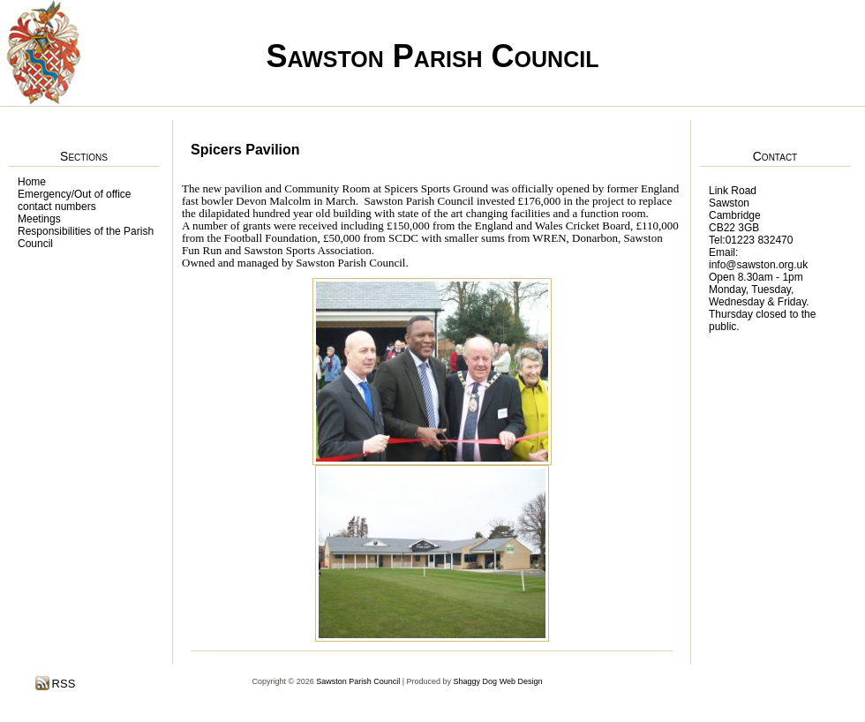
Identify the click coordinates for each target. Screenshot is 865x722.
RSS (62, 683)
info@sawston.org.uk (758, 265)
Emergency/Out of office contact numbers (75, 200)
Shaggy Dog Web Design (498, 681)
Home (32, 182)
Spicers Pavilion (245, 149)
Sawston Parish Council (433, 56)
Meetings (39, 219)
